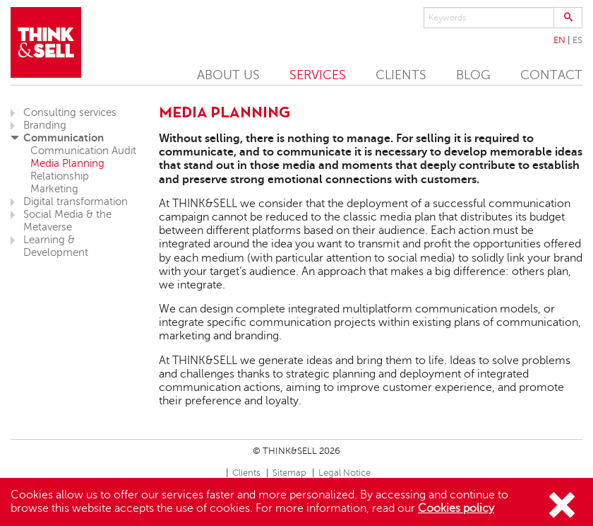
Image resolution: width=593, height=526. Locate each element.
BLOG (473, 75)
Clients (246, 473)
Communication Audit (83, 150)
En (559, 40)
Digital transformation (75, 201)
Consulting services (69, 112)
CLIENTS (401, 75)
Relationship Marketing (59, 182)
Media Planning (67, 163)
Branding (44, 125)
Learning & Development (55, 246)
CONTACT (551, 75)
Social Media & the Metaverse (67, 221)
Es (577, 40)
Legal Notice (344, 473)
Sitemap (289, 473)
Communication (63, 138)
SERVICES (317, 75)
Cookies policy (456, 508)
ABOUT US (228, 75)
